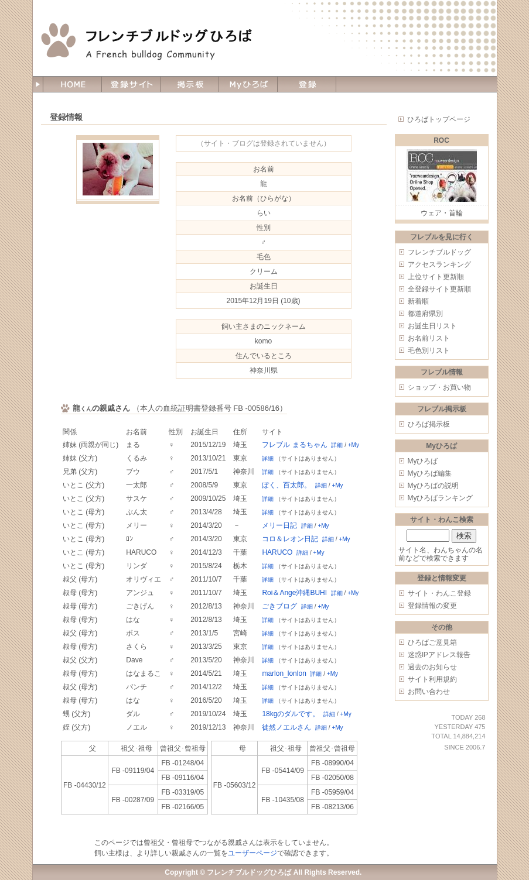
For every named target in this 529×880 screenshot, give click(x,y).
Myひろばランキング (440, 498)
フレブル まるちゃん (294, 445)
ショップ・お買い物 (439, 387)
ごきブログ (279, 606)
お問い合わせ (429, 692)
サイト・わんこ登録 (439, 593)
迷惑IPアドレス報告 (439, 655)
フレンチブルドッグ (439, 252)
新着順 (418, 301)
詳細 (337, 445)
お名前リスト (429, 338)
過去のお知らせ (432, 667)
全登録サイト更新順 (439, 289)
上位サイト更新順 (436, 277)
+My (353, 445)
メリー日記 (279, 525)
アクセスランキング (439, 264)
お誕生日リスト (432, 326)
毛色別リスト (429, 350)
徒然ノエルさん (286, 727)
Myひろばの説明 (433, 486)
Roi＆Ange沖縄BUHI (294, 593)
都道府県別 (425, 314)
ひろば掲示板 (429, 424)
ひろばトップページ (438, 119)
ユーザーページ (252, 853)
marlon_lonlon (284, 673)
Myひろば (423, 461)
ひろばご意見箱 (432, 642)
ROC (441, 140)
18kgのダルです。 (290, 714)
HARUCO (277, 552)
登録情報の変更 (432, 605)
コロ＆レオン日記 (290, 539)
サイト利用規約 (432, 679)
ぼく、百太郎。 (286, 485)
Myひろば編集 (430, 473)
